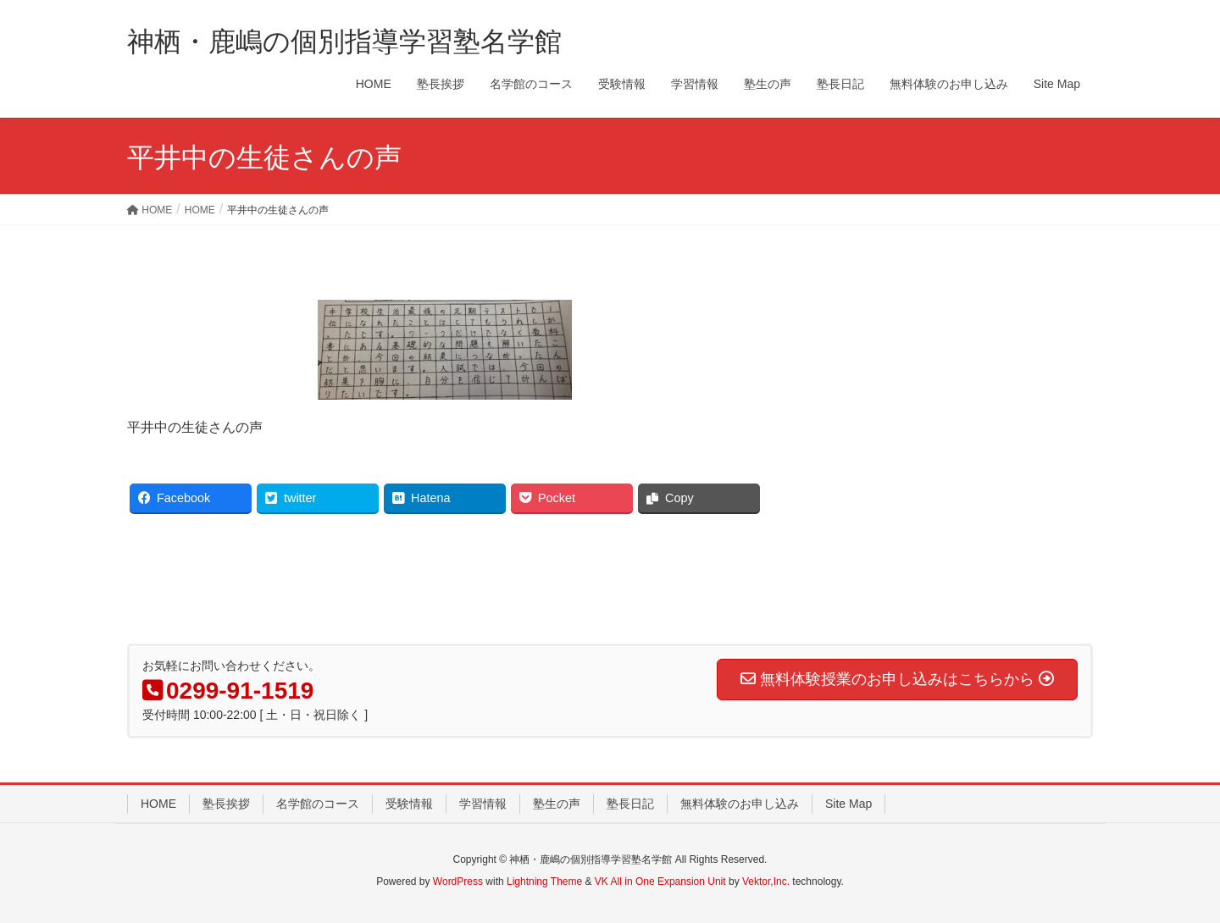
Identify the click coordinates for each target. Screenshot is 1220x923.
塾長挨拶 (226, 803)
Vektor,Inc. (766, 881)
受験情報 (409, 803)
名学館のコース (317, 803)
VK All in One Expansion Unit (660, 881)
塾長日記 (630, 803)
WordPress (458, 881)
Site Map (848, 803)
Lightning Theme (544, 881)
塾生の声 (556, 803)
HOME (158, 803)
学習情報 (483, 803)
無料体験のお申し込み (739, 803)
